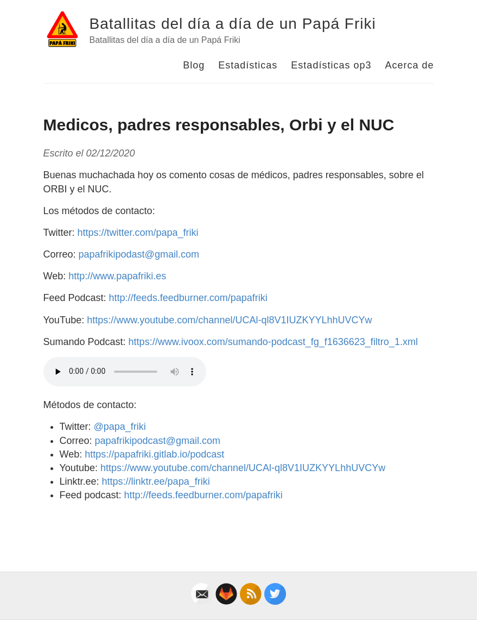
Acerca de (409, 65)
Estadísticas (247, 65)
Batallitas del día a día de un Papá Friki (233, 23)
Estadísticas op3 (331, 65)
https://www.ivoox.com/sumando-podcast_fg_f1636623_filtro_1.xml (273, 341)
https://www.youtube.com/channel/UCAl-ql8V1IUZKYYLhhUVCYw (229, 320)
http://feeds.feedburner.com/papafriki (188, 297)
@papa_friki (120, 426)
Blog (194, 65)
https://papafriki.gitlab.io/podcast (154, 454)
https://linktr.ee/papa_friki (156, 481)
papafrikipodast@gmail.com (139, 254)
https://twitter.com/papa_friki (138, 232)
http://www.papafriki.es (117, 276)
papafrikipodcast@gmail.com (157, 440)
